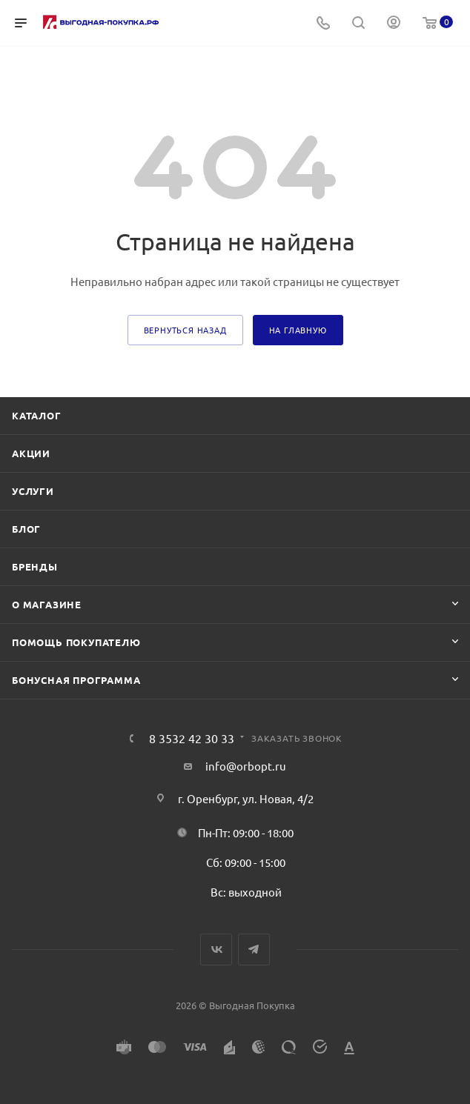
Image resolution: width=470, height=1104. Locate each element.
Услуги (33, 491)
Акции (31, 453)
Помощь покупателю (76, 642)
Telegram (254, 949)
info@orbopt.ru (245, 766)
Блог (26, 528)
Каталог (37, 415)
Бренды (35, 566)
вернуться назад (185, 330)
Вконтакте (216, 949)
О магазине (47, 604)
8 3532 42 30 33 (191, 738)
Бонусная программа (76, 680)
